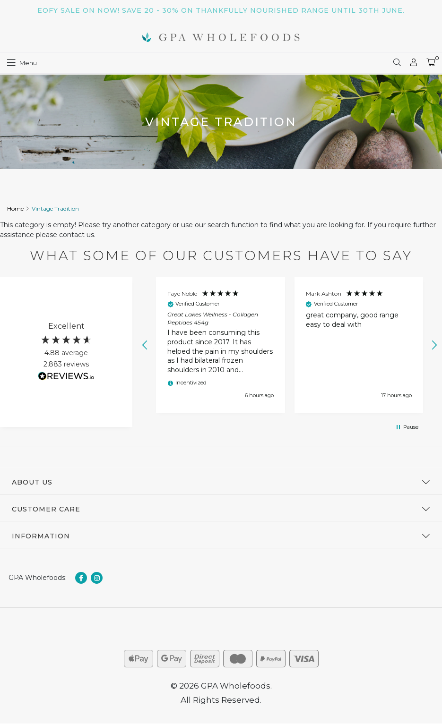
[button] (145, 345)
